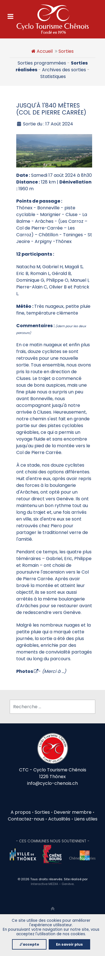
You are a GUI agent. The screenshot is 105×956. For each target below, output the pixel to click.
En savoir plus (69, 944)
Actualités (59, 819)
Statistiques (53, 76)
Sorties (66, 51)
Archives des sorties (64, 70)
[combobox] (52, 707)
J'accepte (29, 944)
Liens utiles (85, 819)
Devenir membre (73, 812)
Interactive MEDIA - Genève (52, 884)
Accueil (45, 51)
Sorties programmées (42, 63)
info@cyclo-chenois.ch (52, 783)
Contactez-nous (26, 819)
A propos (21, 812)
